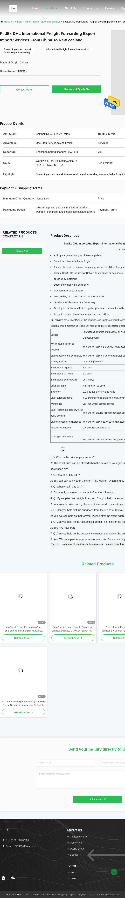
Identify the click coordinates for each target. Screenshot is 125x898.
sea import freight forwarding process (82, 544)
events (109, 8)
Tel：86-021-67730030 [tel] (15, 840)
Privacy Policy (13, 894)
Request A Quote (76, 89)
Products (51, 8)
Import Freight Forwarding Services (42, 21)
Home (34, 8)
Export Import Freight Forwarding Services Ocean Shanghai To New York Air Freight (23, 703)
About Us (70, 8)
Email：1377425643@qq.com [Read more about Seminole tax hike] (19, 846)
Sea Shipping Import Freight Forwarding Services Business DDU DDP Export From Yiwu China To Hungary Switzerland (73, 629)
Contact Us (90, 8)
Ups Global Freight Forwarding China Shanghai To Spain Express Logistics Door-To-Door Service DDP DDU (23, 629)
